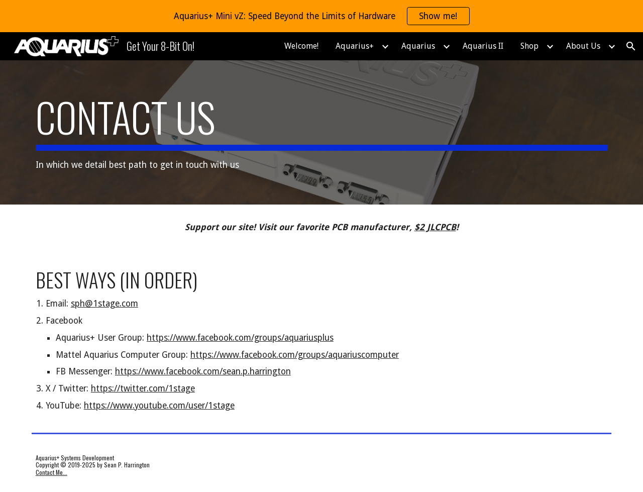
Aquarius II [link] (483, 46)
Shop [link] (529, 46)
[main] (321, 132)
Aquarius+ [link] (355, 46)
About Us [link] (583, 46)
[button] (631, 46)
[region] (321, 16)
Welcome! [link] (301, 46)
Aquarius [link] (418, 46)
